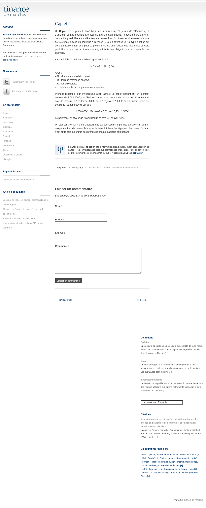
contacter (138, 153)
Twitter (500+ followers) (23, 82)
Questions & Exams (13, 154)
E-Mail (59, 219)
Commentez (62, 246)
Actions (6, 113)
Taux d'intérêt (103, 167)
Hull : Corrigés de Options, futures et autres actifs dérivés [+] (171, 458)
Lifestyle (7, 159)
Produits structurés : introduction (19, 218)
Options (92, 167)
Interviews (8, 122)
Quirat (144, 361)
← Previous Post (63, 300)
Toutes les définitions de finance (18, 179)
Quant (6, 150)
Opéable (145, 342)
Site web (60, 232)
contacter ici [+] (10, 60)
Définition (72, 167)
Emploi (6, 136)
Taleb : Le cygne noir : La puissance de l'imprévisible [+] (169, 469)
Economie (8, 131)
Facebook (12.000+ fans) (24, 91)
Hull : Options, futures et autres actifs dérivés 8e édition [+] (170, 454)
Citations (7, 127)
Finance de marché (13, 34)
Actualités (8, 117)
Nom (58, 206)
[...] (166, 353)
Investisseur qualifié (151, 379)
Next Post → (143, 300)
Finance (7, 141)
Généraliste (8, 145)
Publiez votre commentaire (125, 167)
